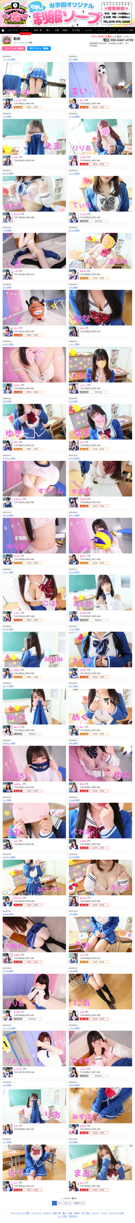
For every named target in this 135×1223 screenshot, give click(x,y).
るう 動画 (7, 1142)
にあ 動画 (73, 971)
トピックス (12, 30)
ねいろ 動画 (8, 686)
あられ (83, 271)
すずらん (18, 499)
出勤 (57, 30)
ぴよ (16, 328)
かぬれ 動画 (8, 914)
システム (25, 30)
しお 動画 (7, 230)
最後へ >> (79, 1203)
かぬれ (17, 954)
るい (82, 100)
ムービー (89, 30)
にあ (82, 1012)
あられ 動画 (74, 230)
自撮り (65, 30)
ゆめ (82, 784)
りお (16, 1125)
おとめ (83, 613)
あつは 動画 (74, 857)
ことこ (83, 385)
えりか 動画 (74, 629)
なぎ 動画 (73, 401)
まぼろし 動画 (9, 743)
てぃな (83, 214)
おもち (17, 385)
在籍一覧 (38, 30)
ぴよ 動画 (7, 287)
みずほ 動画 (74, 1085)
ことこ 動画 (74, 344)
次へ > (67, 1203)
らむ (16, 841)
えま (16, 157)
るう (16, 1182)
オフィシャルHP (116, 1213)
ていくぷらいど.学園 (19, 1213)
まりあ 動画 (8, 971)
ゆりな (17, 556)
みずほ (83, 1125)
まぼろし (18, 784)
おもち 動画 (8, 344)
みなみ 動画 (8, 629)
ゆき (16, 442)
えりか (83, 670)
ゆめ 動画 (73, 743)
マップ (112, 30)
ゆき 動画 (7, 401)
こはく (17, 613)
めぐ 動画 (73, 686)
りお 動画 (7, 1085)
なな (82, 328)
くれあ (83, 841)
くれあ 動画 (74, 800)
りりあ (83, 157)
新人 (48, 30)
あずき (83, 556)
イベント (102, 30)
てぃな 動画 (74, 173)
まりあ (17, 1012)
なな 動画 (73, 287)
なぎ (82, 442)
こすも (83, 1069)
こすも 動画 (74, 1028)
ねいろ (17, 727)
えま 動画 (7, 116)
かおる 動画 (74, 458)
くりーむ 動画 (9, 59)
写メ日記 (76, 30)
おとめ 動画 (74, 572)
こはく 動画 (8, 572)
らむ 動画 (7, 800)
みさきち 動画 (9, 857)
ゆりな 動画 (8, 515)
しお (16, 271)
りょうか (18, 1069)
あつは (83, 898)
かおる (83, 499)
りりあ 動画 (74, 116)
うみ (82, 954)
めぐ (82, 727)
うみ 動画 (73, 914)
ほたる (17, 214)
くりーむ (18, 100)
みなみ (17, 670)
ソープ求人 (62, 1216)
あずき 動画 (74, 515)
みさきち (18, 898)
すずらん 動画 (9, 458)
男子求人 (73, 1216)
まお (82, 1182)
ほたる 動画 (8, 173)
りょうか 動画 (9, 1028)
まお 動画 (73, 1142)
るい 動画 (73, 59)
